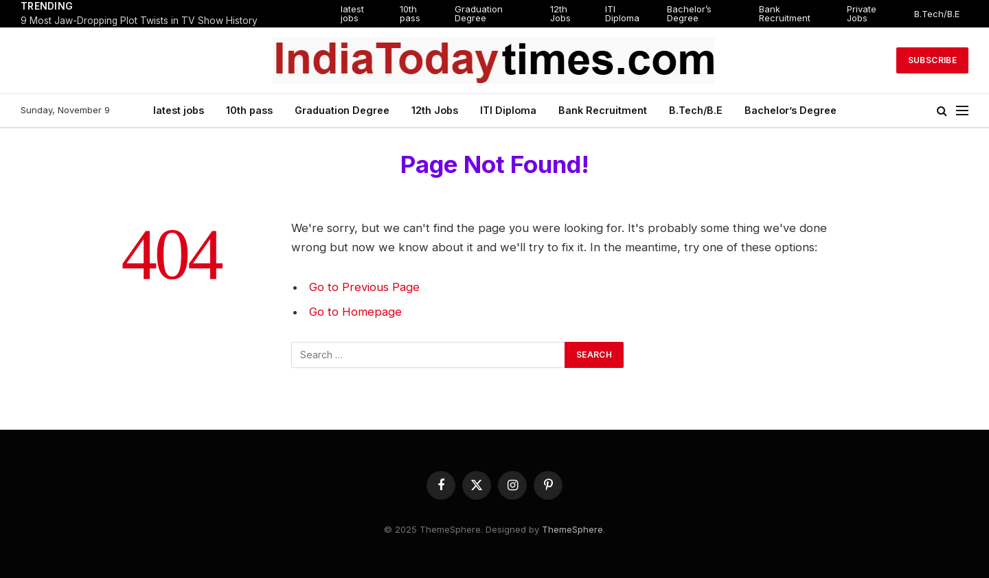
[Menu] (962, 110)
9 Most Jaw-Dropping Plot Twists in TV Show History (139, 20)
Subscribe (932, 60)
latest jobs (352, 13)
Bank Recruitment (784, 13)
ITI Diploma (622, 13)
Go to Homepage (355, 312)
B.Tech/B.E (936, 13)
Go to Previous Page (364, 287)
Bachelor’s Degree (689, 13)
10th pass (410, 13)
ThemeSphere (572, 529)
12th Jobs (560, 13)
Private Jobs (861, 13)
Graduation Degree (479, 13)
